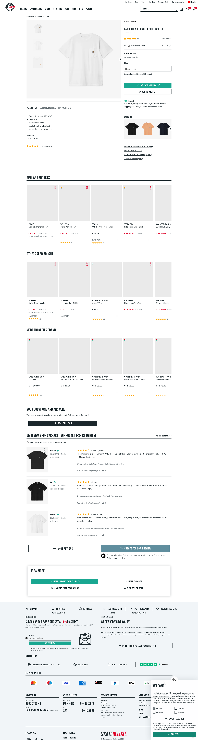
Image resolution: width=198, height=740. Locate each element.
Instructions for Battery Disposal (111, 715)
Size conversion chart (108, 708)
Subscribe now (50, 643)
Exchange (85, 609)
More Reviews (63, 548)
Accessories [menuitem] (70, 9)
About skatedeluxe (145, 700)
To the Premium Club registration (137, 645)
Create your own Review (135, 548)
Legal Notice (69, 733)
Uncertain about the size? (147, 74)
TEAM (141, 713)
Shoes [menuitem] (47, 9)
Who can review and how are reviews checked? (46, 442)
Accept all (174, 734)
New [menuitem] (81, 9)
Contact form (53, 710)
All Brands (142, 703)
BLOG (141, 710)
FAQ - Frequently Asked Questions (112, 712)
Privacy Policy (164, 729)
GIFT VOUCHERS (145, 717)
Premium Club (120, 555)
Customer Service (166, 609)
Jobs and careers (144, 705)
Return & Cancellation (108, 705)
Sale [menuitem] (89, 9)
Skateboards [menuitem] (36, 9)
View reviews (166, 39)
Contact (103, 717)
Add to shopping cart (148, 85)
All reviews (104, 710)
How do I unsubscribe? (36, 650)
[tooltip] (169, 45)
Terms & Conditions (69, 738)
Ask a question (63, 423)
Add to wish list (148, 92)
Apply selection (174, 719)
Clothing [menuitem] (57, 9)
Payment (104, 700)
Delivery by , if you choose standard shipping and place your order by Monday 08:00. (147, 103)
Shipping (32, 609)
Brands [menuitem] (23, 9)
